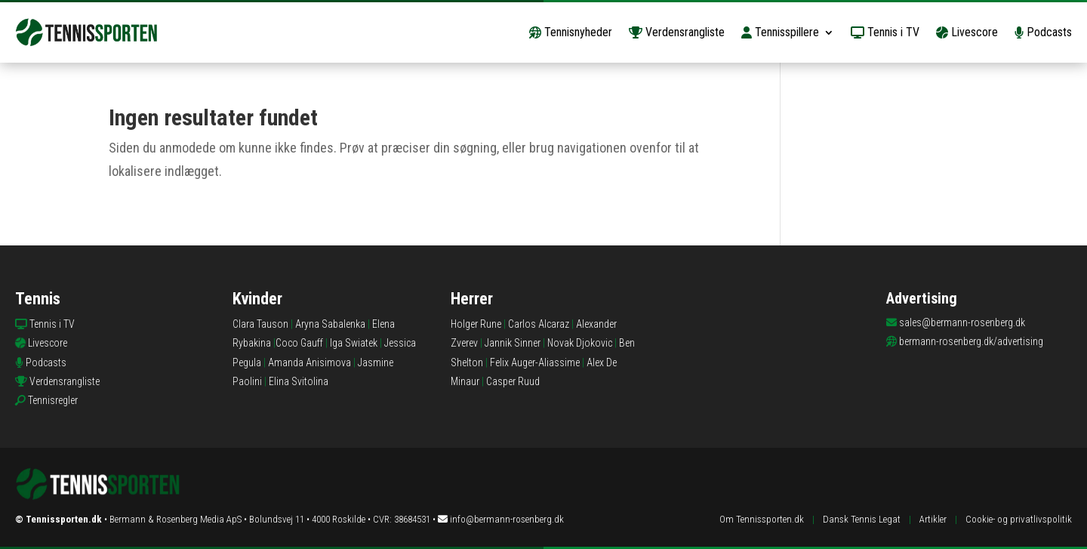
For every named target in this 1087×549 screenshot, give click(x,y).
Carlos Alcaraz (538, 324)
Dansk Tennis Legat (862, 519)
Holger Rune (476, 324)
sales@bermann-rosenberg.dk (962, 322)
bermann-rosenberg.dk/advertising (971, 341)
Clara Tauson (260, 324)
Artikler (933, 519)
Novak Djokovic (579, 343)
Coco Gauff (299, 343)
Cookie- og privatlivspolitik (1018, 519)
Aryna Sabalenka (330, 324)
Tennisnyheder (570, 32)
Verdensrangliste (677, 32)
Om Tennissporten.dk (761, 519)
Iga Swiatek (353, 343)
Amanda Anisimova (309, 362)
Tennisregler (53, 400)
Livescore (967, 32)
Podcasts (1043, 32)
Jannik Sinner (512, 343)
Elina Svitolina (298, 381)
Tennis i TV (885, 32)
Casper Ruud (513, 381)
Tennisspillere (780, 32)
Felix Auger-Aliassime (535, 362)
